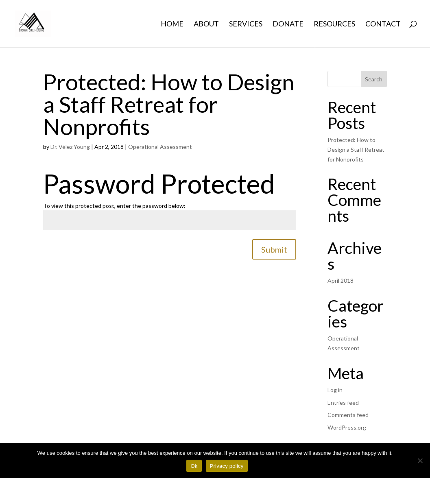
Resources (334, 24)
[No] (420, 460)
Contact (383, 24)
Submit (274, 249)
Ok (193, 466)
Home (172, 24)
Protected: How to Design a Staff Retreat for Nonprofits (168, 104)
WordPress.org (346, 427)
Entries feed (343, 402)
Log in (335, 389)
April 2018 (340, 280)
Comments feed (348, 414)
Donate (288, 24)
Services (245, 24)
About (206, 24)
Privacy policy (227, 466)
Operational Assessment (160, 146)
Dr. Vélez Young (70, 146)
